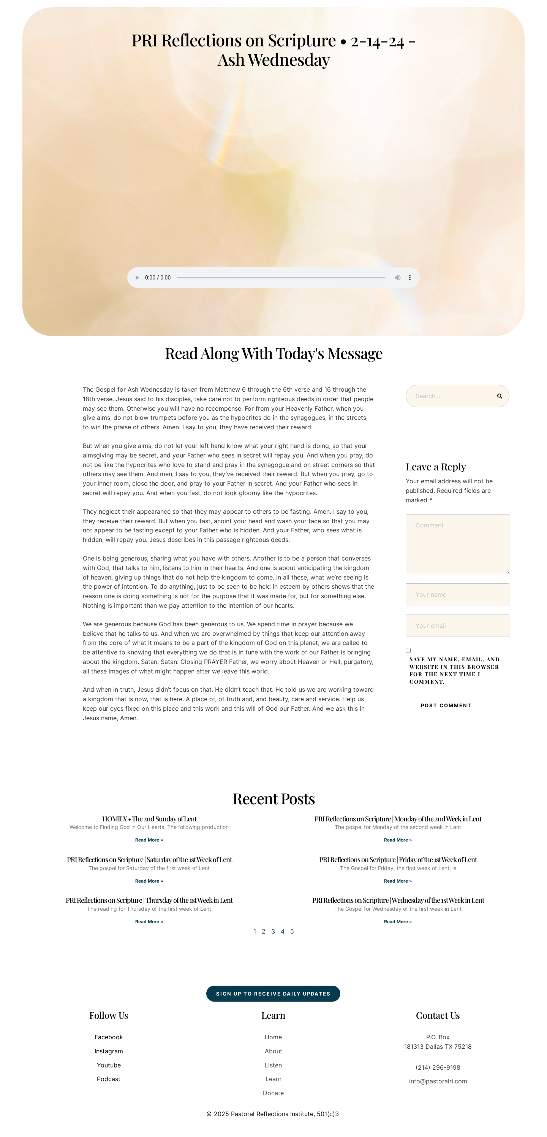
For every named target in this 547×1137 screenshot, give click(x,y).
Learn (273, 1079)
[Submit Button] (499, 396)
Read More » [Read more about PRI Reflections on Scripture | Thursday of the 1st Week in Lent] (149, 921)
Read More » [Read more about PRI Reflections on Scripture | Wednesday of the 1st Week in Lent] (398, 921)
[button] (273, 994)
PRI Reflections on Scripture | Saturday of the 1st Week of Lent (149, 859)
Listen (273, 1065)
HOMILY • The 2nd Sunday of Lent (149, 818)
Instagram (109, 1051)
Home (273, 1037)
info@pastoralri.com (438, 1081)
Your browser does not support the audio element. (273, 277)
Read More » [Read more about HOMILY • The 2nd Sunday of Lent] (149, 840)
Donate (273, 1093)
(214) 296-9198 (438, 1067)
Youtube (109, 1065)
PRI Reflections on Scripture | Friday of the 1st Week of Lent (398, 859)
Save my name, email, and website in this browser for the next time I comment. (454, 670)
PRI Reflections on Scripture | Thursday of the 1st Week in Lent (149, 900)
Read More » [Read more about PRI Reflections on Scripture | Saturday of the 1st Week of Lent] (149, 881)
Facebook (109, 1037)
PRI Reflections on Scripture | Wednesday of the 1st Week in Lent (398, 900)
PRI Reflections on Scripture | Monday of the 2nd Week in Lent (398, 818)
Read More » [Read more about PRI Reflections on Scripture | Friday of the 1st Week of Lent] (398, 881)
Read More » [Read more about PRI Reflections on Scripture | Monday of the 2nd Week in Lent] (398, 840)
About (273, 1051)
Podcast (108, 1079)
